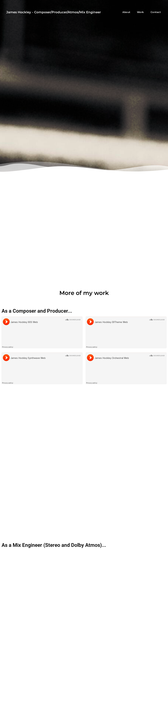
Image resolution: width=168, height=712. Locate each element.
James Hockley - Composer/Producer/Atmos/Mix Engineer (53, 12)
